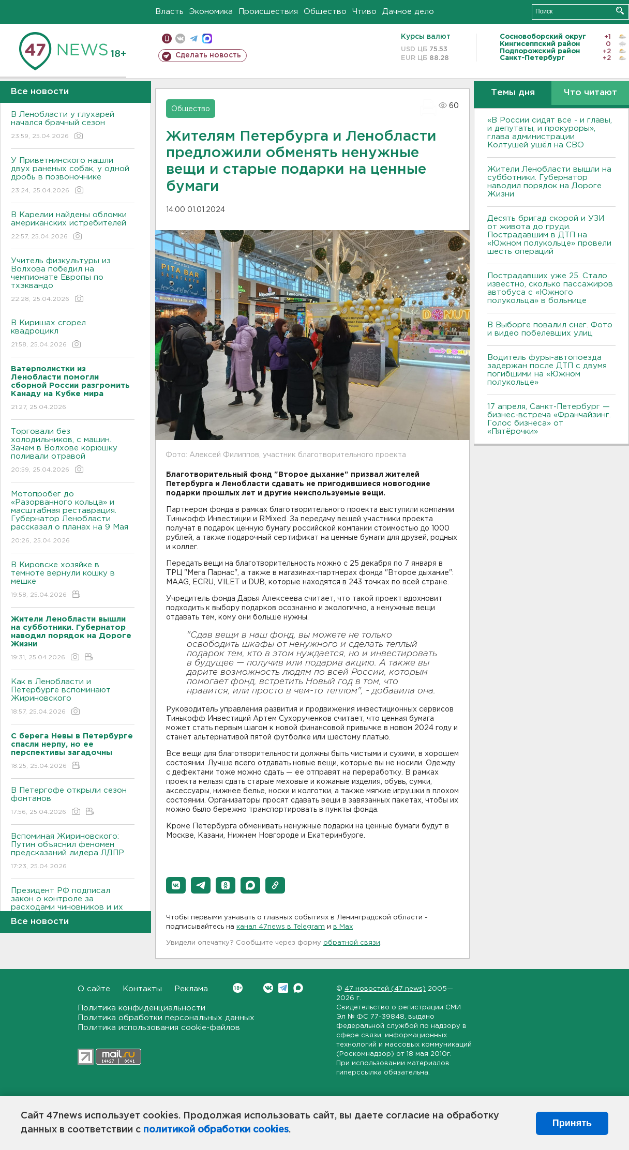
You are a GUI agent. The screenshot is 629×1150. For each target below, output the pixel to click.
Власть (169, 11)
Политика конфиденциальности (141, 1008)
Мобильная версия (167, 38)
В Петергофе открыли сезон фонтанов (72, 801)
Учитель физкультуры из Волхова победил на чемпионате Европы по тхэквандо (72, 281)
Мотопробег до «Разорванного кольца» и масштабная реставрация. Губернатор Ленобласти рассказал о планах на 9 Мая (72, 518)
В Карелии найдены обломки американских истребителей (72, 226)
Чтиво (364, 11)
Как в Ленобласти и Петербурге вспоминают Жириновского (72, 697)
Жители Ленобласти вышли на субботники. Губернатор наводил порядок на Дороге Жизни (549, 182)
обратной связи (351, 943)
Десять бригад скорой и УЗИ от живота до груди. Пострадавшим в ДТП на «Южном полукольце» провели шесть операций (549, 235)
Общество (325, 11)
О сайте (94, 989)
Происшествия (268, 11)
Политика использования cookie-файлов (159, 1027)
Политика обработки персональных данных (166, 1018)
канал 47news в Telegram (280, 927)
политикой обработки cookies (216, 1130)
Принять (572, 1123)
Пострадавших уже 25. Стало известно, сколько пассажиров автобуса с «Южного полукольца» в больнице (550, 288)
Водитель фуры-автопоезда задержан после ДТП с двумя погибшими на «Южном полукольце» (547, 370)
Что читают (590, 93)
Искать (620, 10)
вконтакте (180, 38)
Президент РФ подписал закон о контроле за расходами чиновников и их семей (72, 910)
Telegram (283, 988)
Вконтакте (238, 988)
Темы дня (513, 93)
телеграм (194, 38)
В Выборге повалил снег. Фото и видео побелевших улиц (549, 329)
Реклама (191, 989)
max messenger (207, 38)
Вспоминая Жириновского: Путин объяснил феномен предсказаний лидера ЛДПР (72, 852)
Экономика (211, 11)
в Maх (343, 927)
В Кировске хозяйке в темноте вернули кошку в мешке (72, 580)
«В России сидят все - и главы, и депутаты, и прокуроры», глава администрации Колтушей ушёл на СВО (549, 132)
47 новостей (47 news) (385, 989)
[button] (176, 885)
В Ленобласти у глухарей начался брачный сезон (72, 126)
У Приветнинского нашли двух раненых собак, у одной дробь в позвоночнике (72, 176)
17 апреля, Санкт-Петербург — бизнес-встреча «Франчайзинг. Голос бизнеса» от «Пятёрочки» (549, 419)
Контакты (142, 989)
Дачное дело (408, 11)
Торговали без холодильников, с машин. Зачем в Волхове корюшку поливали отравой (72, 451)
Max (298, 988)
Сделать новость (208, 55)
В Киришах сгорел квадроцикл (72, 334)
